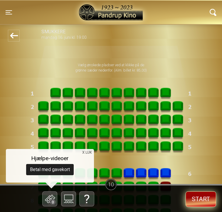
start (201, 199)
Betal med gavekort (50, 169)
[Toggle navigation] (9, 12)
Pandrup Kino (63, 8)
